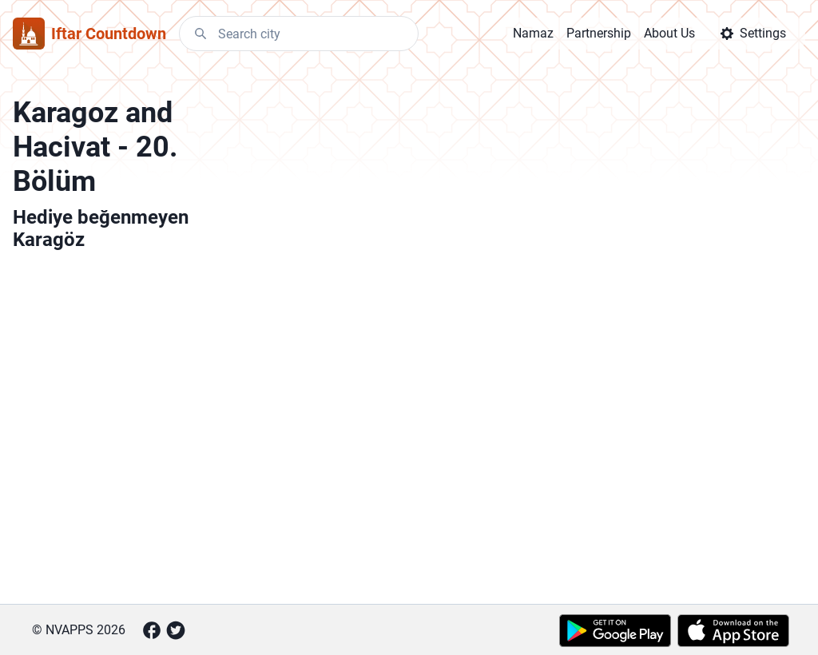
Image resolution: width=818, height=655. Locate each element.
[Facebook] (151, 630)
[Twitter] (175, 630)
